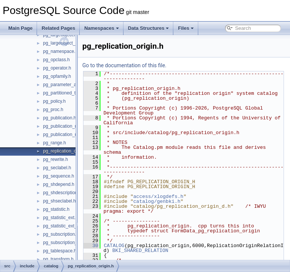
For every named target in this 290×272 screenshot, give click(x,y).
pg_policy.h (54, 101)
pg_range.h (54, 142)
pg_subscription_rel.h (64, 242)
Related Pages (58, 28)
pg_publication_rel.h (63, 134)
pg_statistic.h (56, 209)
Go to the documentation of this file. (143, 65)
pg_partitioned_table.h (65, 93)
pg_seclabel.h (57, 167)
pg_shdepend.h (58, 184)
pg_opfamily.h (57, 76)
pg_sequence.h (58, 176)
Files (186, 28)
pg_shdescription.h (62, 192)
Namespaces (101, 28)
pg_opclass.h (56, 59)
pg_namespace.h (60, 51)
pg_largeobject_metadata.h (70, 43)
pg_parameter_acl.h (63, 84)
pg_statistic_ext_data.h (66, 226)
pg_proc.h (53, 109)
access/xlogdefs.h (177, 201)
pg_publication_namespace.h (72, 126)
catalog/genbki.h (175, 206)
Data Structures (148, 28)
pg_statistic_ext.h (60, 217)
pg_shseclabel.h (59, 201)
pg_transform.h (58, 259)
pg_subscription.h (61, 234)
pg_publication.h (59, 118)
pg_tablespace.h (59, 250)
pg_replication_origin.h (66, 151)
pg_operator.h (57, 68)
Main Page (20, 28)
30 (109, 250)
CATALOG (133, 250)
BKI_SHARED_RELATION (180, 255)
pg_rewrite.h (55, 159)
